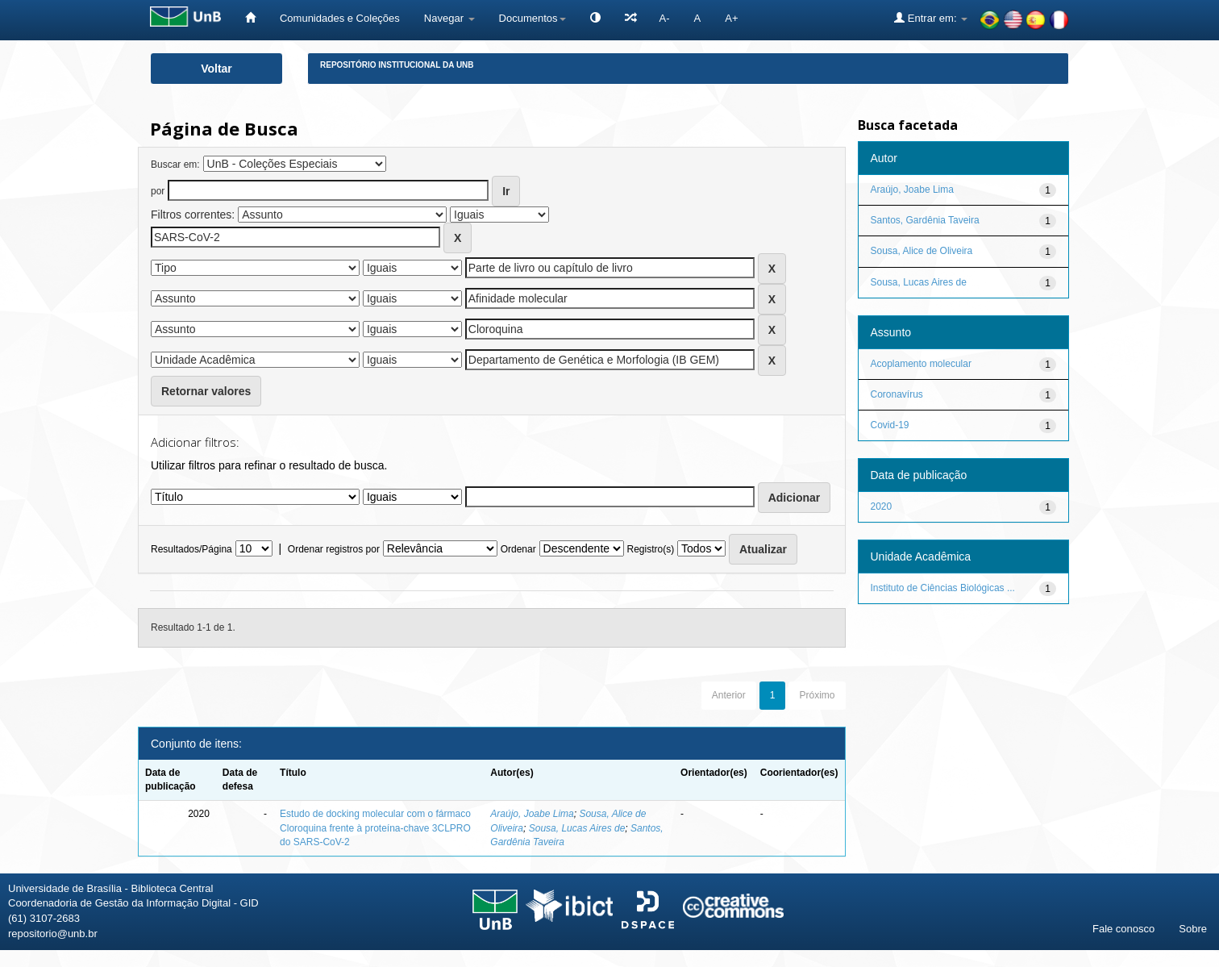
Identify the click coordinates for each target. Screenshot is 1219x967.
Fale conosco (1123, 929)
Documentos (532, 18)
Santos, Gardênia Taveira (925, 220)
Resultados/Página (191, 549)
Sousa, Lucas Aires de (577, 828)
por (157, 191)
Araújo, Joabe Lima (531, 813)
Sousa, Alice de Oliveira (922, 250)
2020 (881, 506)
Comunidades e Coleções (340, 18)
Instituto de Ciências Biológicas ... (943, 588)
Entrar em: (930, 17)
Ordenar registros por (334, 549)
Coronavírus (897, 394)
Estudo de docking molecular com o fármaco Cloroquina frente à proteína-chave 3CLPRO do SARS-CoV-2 (375, 827)
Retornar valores (206, 391)
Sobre (1193, 929)
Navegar (449, 18)
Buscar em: (175, 164)
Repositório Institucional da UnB (397, 64)
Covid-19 (890, 425)
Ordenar (518, 549)
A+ (731, 18)
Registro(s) (650, 549)
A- (664, 18)
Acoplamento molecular (921, 363)
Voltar (216, 68)
